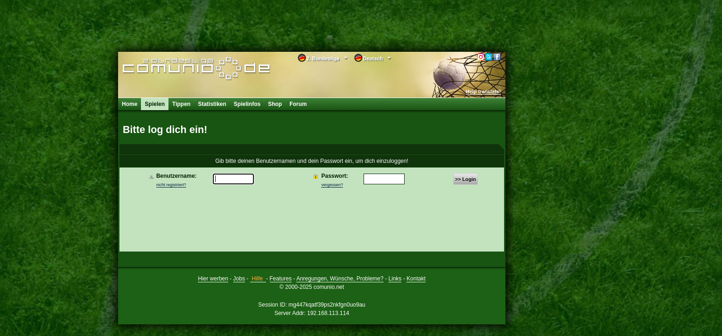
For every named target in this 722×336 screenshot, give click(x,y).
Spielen (155, 104)
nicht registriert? (171, 184)
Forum (298, 104)
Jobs (239, 278)
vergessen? (332, 184)
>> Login (465, 179)
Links (394, 278)
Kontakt (416, 278)
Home (129, 104)
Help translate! (483, 91)
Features (281, 278)
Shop (275, 104)
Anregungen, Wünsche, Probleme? (340, 278)
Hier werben (213, 278)
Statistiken (212, 104)
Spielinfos (247, 104)
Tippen (181, 104)
